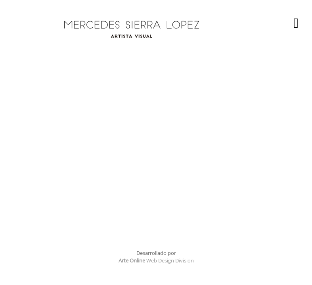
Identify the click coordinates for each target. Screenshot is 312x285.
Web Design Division (156, 260)
